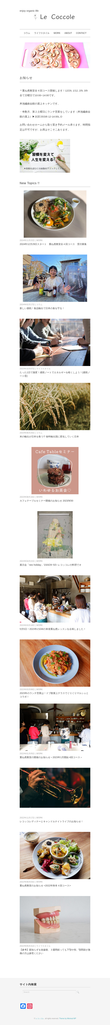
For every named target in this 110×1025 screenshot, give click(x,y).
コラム (27, 33)
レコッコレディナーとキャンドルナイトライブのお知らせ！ (51, 821)
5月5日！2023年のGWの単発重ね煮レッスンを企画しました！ (53, 629)
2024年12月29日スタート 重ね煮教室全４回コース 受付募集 (53, 244)
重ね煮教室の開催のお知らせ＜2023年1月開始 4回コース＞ (51, 757)
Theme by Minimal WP (67, 1018)
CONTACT (81, 33)
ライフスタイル (41, 33)
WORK (56, 33)
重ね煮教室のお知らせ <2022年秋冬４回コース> (45, 885)
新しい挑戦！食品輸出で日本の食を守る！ (42, 308)
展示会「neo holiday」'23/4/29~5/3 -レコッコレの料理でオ (50, 564)
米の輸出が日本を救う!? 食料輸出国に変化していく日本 (49, 436)
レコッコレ (40, 1018)
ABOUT (68, 33)
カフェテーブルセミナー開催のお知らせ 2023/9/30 (46, 500)
